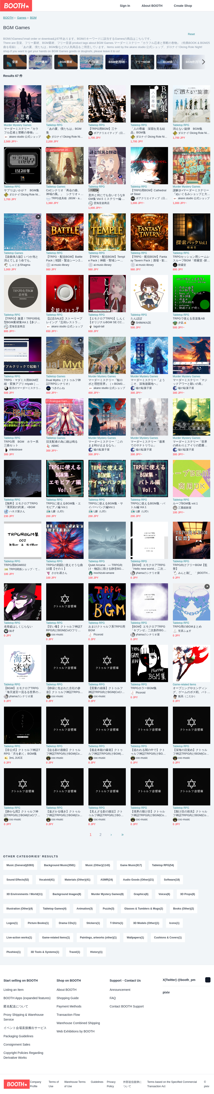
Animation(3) (85, 908)
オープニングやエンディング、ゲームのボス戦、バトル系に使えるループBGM (190, 690)
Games (21, 17)
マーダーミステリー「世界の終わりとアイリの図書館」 (190, 443)
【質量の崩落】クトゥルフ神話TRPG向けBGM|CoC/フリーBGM (106, 690)
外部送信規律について (132, 1084)
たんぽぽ (136, 318)
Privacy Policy (111, 1084)
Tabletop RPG (54, 125)
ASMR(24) (107, 879)
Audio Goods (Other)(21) (138, 879)
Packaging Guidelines (18, 1036)
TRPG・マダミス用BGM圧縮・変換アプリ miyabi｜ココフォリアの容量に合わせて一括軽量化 (21, 382)
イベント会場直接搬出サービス (25, 1028)
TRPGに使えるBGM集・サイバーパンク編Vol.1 (105, 505)
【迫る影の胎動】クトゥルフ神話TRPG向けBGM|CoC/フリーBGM (64, 751)
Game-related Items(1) (56, 937)
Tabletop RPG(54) (163, 865)
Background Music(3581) (59, 865)
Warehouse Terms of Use (75, 1084)
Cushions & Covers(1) (168, 937)
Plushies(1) (14, 952)
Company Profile (35, 1084)
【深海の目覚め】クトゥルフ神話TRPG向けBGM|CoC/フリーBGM (191, 751)
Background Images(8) (67, 894)
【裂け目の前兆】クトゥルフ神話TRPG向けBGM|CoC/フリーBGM (191, 813)
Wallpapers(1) (135, 937)
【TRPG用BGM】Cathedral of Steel (148, 192)
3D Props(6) (187, 894)
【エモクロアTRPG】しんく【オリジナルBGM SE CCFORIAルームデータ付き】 (106, 320)
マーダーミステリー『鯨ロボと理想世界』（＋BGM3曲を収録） (106, 382)
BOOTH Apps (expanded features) (27, 998)
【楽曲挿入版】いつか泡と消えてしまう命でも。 (21, 258)
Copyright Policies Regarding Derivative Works (23, 1055)
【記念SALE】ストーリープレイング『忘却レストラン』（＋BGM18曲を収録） (64, 320)
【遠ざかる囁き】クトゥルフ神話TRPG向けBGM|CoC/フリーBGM (64, 813)
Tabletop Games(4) (54, 908)
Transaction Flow (68, 1014)
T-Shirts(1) (116, 923)
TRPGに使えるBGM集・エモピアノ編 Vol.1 (63, 505)
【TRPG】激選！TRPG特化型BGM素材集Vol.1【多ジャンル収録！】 (22, 320)
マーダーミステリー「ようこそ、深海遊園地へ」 (148, 381)
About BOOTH (152, 5)
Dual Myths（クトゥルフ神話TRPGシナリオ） (63, 381)
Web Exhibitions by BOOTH (75, 1031)
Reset (191, 34)
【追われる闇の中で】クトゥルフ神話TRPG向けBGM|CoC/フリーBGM (148, 751)
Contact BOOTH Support (127, 1006)
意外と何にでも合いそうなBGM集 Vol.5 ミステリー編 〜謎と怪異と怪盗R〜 (106, 197)
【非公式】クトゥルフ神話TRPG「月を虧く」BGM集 (22, 751)
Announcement (120, 989)
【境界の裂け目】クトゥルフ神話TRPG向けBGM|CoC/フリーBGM (149, 813)
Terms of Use (54, 1084)
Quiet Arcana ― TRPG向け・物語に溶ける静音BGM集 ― (106, 567)
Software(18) (172, 879)
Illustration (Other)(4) (20, 908)
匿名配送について (16, 1006)
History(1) (96, 952)
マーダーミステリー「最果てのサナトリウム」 (148, 443)
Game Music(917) (131, 865)
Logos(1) (12, 923)
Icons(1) (174, 923)
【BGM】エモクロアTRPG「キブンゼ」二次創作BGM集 (148, 628)
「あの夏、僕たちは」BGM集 (64, 130)
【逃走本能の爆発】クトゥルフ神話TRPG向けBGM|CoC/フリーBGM (106, 751)
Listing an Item (14, 989)
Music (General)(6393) (20, 865)
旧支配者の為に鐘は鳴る (62, 441)
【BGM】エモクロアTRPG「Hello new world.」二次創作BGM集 (148, 567)
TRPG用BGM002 (15, 565)
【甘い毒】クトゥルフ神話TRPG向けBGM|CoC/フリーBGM (64, 628)
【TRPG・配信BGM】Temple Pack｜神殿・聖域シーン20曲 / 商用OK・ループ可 (106, 258)
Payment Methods (69, 1006)
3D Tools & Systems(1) (45, 952)
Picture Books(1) (38, 923)
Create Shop (183, 5)
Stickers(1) (93, 923)
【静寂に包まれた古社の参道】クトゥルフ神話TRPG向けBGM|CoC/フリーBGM (64, 690)
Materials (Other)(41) (77, 879)
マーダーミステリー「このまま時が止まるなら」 (105, 443)
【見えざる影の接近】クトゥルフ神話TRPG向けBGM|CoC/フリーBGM (106, 813)
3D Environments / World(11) (25, 894)
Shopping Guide (68, 998)
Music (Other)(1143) (97, 865)
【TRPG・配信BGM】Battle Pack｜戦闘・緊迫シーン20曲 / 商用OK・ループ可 (64, 258)
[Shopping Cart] (203, 5)
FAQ (113, 998)
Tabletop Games (55, 186)
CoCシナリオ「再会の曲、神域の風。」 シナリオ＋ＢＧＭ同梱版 (63, 192)
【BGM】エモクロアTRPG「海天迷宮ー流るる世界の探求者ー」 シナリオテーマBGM (22, 690)
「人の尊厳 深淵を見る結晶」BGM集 (148, 130)
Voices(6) (164, 894)
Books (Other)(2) (183, 908)
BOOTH (8, 17)
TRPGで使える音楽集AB (189, 318)
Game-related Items (184, 684)
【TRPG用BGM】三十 (102, 128)
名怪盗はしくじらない (18, 626)
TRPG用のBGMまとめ (187, 626)
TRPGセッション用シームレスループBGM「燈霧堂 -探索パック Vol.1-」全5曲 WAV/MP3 (191, 258)
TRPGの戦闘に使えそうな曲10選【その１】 (64, 566)
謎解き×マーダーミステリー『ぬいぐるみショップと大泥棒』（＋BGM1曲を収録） (191, 192)
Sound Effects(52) (18, 879)
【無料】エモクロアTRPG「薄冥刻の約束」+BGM (21, 505)
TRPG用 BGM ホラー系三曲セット (21, 443)
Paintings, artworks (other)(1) (98, 937)
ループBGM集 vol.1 (185, 503)
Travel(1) (74, 952)
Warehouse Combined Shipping (78, 1023)
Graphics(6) (141, 894)
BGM (33, 17)
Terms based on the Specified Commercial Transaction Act (172, 1084)
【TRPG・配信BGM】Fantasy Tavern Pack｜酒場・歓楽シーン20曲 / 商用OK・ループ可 (149, 258)
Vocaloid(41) (47, 879)
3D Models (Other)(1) (146, 923)
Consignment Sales (17, 1044)
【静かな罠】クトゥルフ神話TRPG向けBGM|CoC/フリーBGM (22, 813)
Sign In (125, 5)
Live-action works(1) (19, 937)
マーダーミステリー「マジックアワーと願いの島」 (190, 381)
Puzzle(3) (108, 908)
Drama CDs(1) (67, 923)
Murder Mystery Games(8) (107, 894)
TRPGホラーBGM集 (144, 688)
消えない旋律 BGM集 (188, 128)
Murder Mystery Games (17, 125)
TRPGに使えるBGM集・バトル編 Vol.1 (148, 505)
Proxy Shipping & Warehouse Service (24, 1017)
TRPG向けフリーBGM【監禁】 (190, 566)
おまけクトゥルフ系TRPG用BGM (106, 628)
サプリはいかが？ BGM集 (21, 190)
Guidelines (97, 1082)
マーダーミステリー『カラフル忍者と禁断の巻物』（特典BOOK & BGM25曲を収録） (22, 130)
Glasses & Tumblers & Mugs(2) (143, 908)
